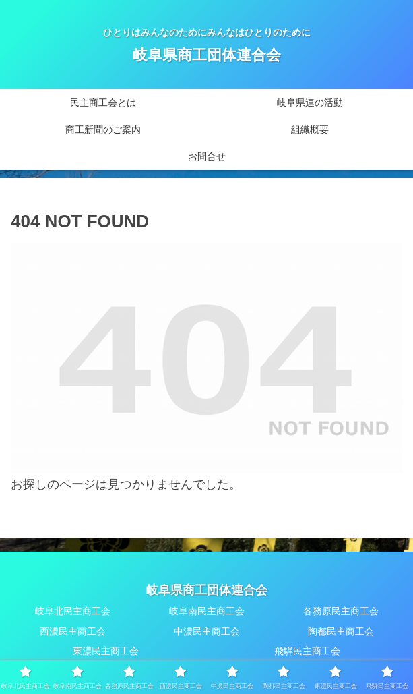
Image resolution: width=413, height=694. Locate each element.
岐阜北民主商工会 (72, 611)
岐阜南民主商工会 (207, 611)
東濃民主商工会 (106, 650)
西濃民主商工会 (73, 631)
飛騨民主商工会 (307, 650)
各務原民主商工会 (341, 611)
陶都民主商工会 (341, 631)
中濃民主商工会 (207, 631)
